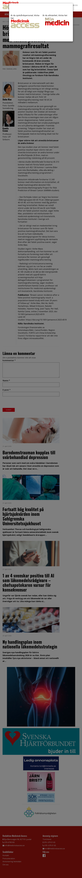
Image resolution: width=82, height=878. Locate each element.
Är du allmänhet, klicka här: (57, 20)
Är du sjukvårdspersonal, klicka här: (25, 21)
